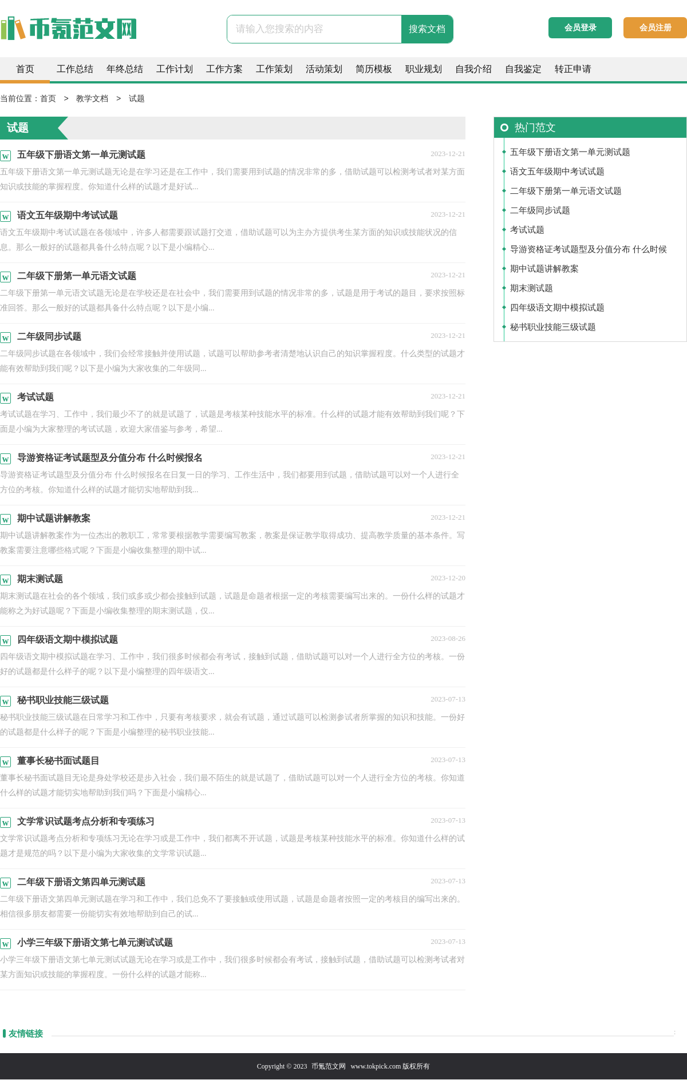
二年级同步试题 (540, 211)
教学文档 (92, 99)
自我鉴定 (523, 69)
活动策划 (324, 69)
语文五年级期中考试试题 (557, 172)
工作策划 (274, 69)
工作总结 (75, 69)
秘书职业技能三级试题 (553, 327)
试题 (137, 99)
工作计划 (174, 69)
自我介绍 (473, 69)
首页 (25, 69)
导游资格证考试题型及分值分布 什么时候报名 (588, 252)
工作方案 (224, 69)
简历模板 (374, 69)
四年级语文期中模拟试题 (557, 308)
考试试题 (527, 230)
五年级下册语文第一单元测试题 (570, 152)
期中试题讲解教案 (544, 269)
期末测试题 (531, 288)
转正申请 (573, 69)
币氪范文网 (328, 1067)
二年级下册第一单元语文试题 (566, 191)
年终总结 (124, 69)
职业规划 (423, 69)
